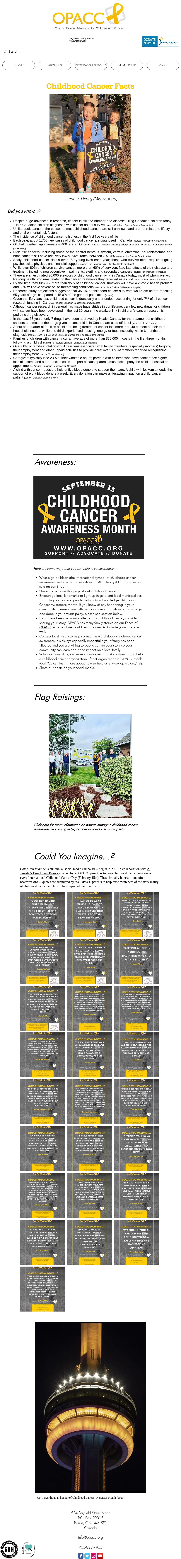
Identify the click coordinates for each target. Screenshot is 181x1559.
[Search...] (29, 52)
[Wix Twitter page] (87, 1556)
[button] (55, 65)
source (109, 295)
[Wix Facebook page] (80, 1556)
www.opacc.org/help (127, 663)
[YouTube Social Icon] (100, 1556)
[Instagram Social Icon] (93, 1556)
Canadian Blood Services (45, 377)
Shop (60, 587)
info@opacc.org (90, 1537)
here (46, 825)
